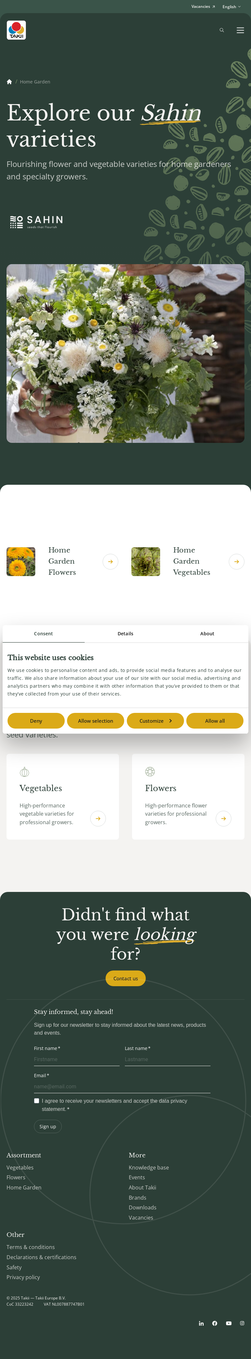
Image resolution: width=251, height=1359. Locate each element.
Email (40, 1075)
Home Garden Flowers (62, 561)
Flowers (16, 1177)
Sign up (48, 1126)
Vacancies (141, 1217)
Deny (36, 720)
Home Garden (24, 1187)
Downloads (143, 1207)
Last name (136, 1048)
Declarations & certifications (41, 1257)
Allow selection (95, 720)
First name (45, 1048)
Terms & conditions (31, 1247)
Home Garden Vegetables (187, 561)
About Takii (142, 1187)
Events (137, 1177)
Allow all (215, 720)
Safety (14, 1267)
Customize (156, 720)
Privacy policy (23, 1277)
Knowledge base (149, 1167)
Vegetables (20, 1167)
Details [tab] (125, 633)
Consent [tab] (43, 633)
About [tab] (207, 633)
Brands (137, 1197)
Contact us (125, 978)
